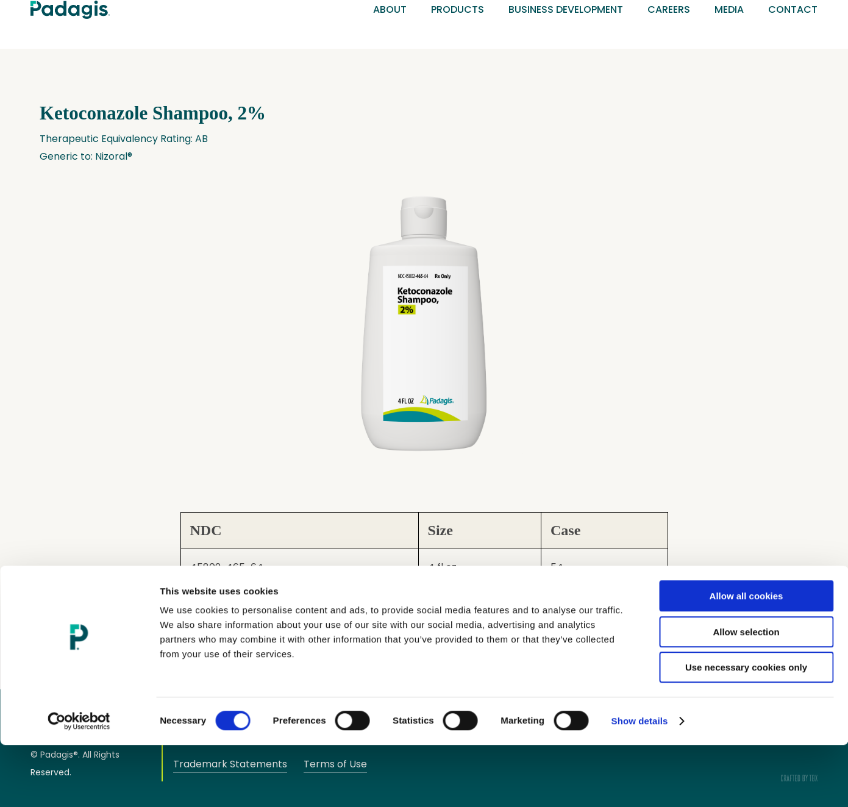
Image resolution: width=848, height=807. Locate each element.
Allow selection (746, 694)
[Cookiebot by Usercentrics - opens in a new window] (79, 783)
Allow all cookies (746, 658)
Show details (639, 783)
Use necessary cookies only (746, 729)
